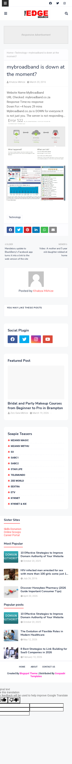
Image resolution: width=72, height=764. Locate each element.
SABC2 (15, 463)
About (34, 667)
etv (13, 492)
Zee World (17, 480)
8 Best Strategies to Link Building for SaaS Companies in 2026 (44, 650)
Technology (21, 52)
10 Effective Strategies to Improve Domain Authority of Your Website (42, 554)
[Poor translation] (14, 700)
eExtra (15, 486)
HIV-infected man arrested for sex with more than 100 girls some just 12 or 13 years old (44, 572)
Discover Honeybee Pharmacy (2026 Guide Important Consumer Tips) (43, 589)
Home (10, 52)
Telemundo (18, 475)
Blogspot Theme (28, 673)
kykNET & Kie (18, 503)
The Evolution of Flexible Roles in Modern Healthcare (42, 633)
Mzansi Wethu (20, 446)
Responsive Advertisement (36, 34)
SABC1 (15, 457)
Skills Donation (12, 529)
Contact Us (48, 667)
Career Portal (12, 535)
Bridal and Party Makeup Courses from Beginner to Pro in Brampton (35, 405)
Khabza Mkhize (17, 82)
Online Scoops (12, 532)
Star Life (16, 469)
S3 (12, 451)
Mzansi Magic (20, 440)
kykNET (15, 498)
